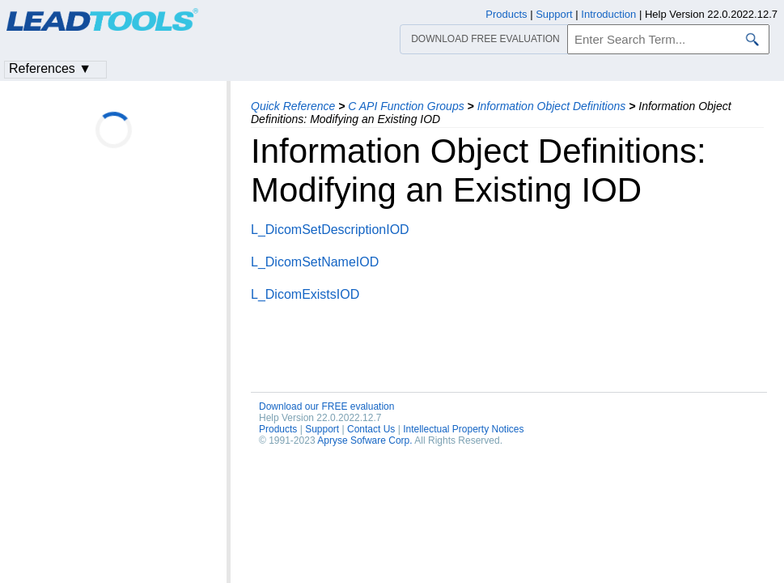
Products (278, 429)
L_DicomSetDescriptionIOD (330, 229)
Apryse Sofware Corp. (364, 440)
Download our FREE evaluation (326, 406)
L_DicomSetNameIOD (315, 262)
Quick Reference (293, 106)
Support (322, 429)
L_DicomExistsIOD (305, 294)
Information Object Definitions (551, 106)
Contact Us (371, 429)
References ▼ (50, 68)
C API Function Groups (406, 106)
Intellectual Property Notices (463, 429)
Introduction (608, 14)
